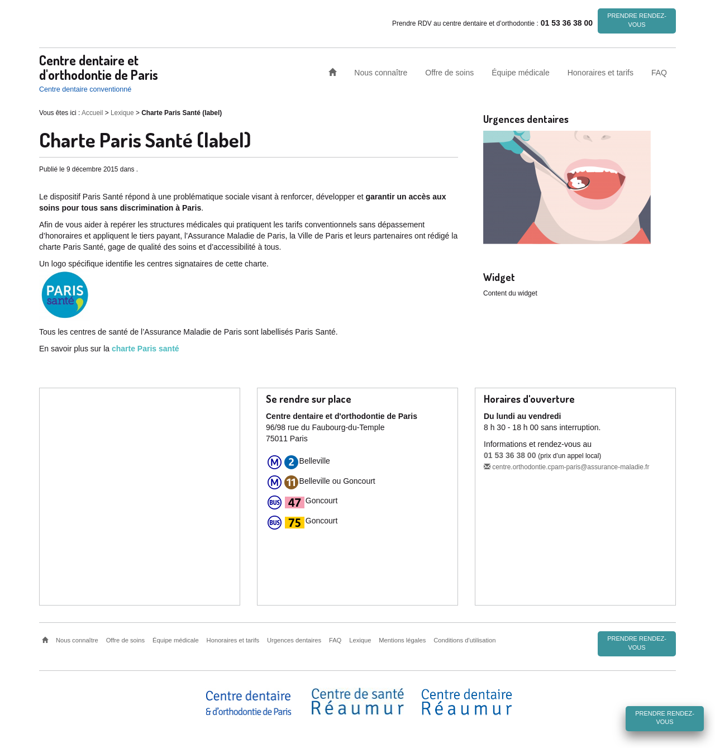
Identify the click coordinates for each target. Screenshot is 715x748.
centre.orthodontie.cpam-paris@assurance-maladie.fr (566, 467)
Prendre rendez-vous (636, 20)
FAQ (659, 72)
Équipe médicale (521, 72)
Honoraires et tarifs (600, 72)
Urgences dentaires (294, 640)
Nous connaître (380, 72)
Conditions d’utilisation (464, 640)
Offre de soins (449, 72)
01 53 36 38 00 (510, 455)
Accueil (92, 113)
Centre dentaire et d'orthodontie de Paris (98, 67)
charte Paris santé (145, 348)
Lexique (122, 113)
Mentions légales (402, 640)
